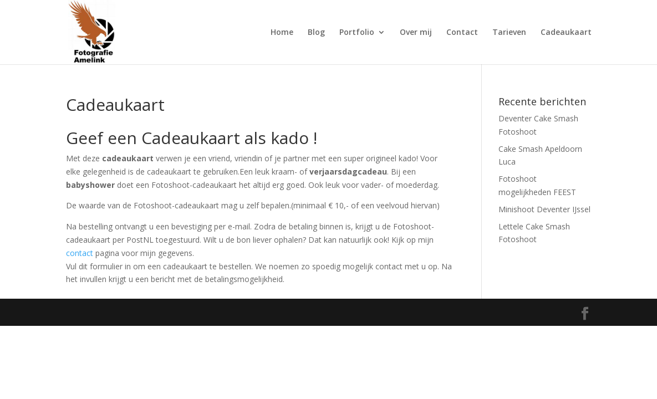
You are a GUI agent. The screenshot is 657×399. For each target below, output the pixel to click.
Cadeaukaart (566, 32)
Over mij (416, 32)
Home (282, 32)
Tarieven (509, 32)
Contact (462, 32)
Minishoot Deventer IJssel (544, 209)
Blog (316, 32)
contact (79, 253)
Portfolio (356, 32)
